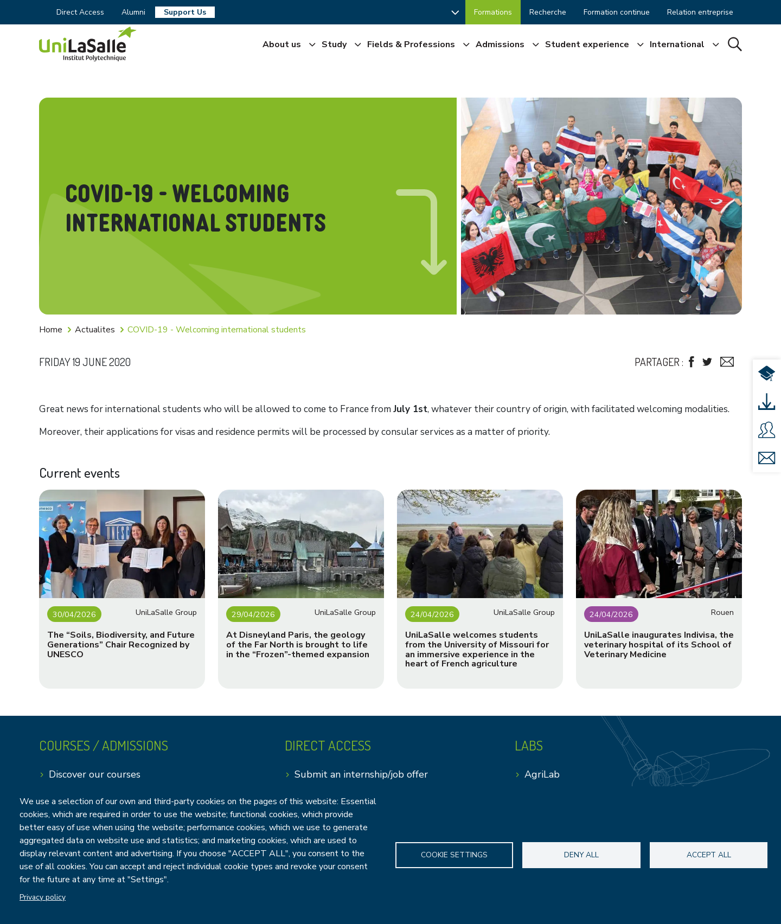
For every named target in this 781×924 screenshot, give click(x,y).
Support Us (185, 12)
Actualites (95, 330)
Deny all (581, 855)
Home (50, 330)
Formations (493, 12)
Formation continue (617, 12)
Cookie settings (454, 855)
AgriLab (542, 774)
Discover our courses (94, 774)
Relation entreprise (700, 12)
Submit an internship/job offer (361, 774)
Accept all (709, 855)
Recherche (547, 12)
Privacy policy (43, 897)
